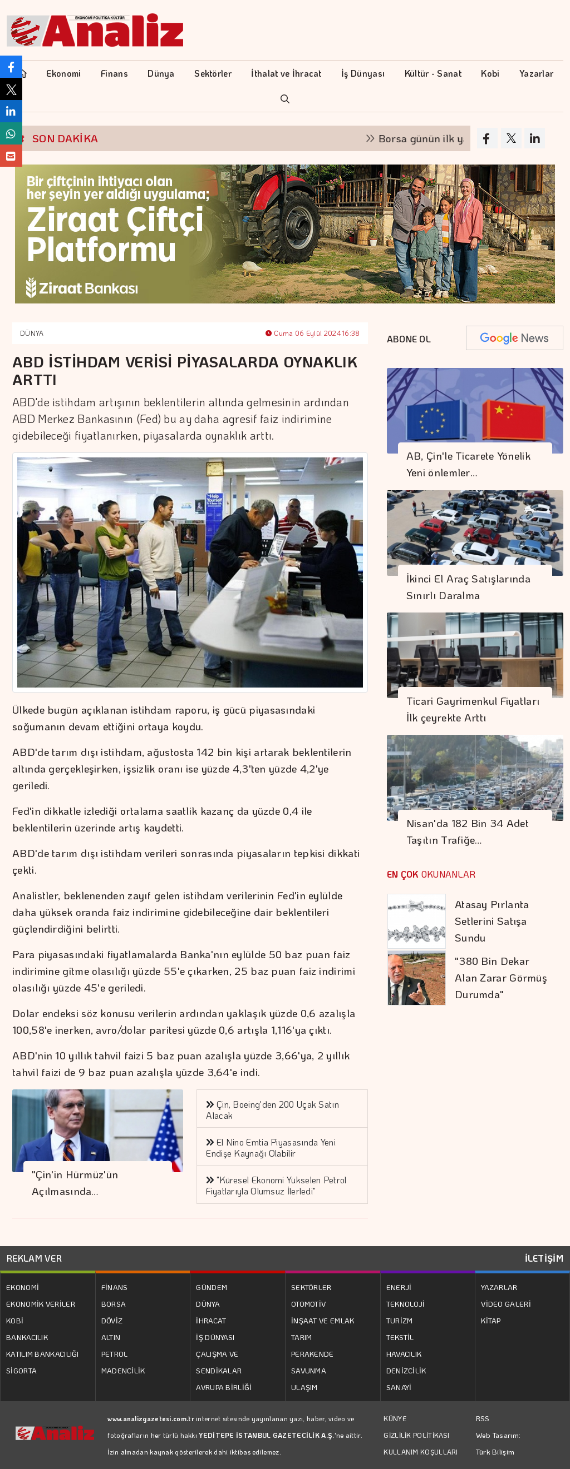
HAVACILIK (404, 1353)
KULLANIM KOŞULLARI (421, 1451)
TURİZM (399, 1320)
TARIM (301, 1337)
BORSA (113, 1303)
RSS (483, 1418)
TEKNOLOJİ (405, 1303)
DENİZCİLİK (406, 1370)
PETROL (114, 1353)
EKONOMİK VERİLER (40, 1303)
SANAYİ (399, 1387)
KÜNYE (395, 1418)
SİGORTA (21, 1370)
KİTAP (491, 1320)
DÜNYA (32, 332)
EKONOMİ (22, 1287)
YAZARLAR (499, 1287)
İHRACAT (211, 1320)
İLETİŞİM (544, 1258)
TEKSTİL (400, 1337)
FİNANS (114, 1287)
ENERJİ (399, 1287)
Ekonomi (63, 73)
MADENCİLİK (123, 1370)
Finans (114, 73)
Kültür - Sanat (433, 73)
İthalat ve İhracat (286, 73)
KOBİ (14, 1320)
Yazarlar (536, 73)
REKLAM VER (34, 1258)
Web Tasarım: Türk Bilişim (498, 1443)
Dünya (161, 73)
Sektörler (213, 73)
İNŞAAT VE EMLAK (323, 1320)
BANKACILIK (27, 1337)
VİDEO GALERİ (506, 1303)
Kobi (490, 73)
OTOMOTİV (308, 1303)
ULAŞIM (304, 1387)
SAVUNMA (308, 1370)
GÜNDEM (211, 1287)
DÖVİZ (112, 1320)
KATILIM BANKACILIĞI (42, 1353)
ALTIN (111, 1337)
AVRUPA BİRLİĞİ (224, 1387)
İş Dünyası (363, 73)
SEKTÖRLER (311, 1287)
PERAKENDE (312, 1353)
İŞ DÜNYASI (215, 1337)
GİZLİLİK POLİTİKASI (416, 1435)
